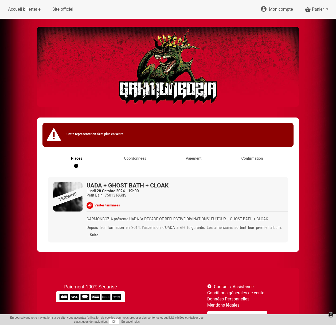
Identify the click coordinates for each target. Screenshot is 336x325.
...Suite (93, 235)
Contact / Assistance (234, 286)
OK (114, 321)
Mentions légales (223, 305)
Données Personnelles (228, 298)
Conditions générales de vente (235, 292)
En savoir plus (130, 321)
